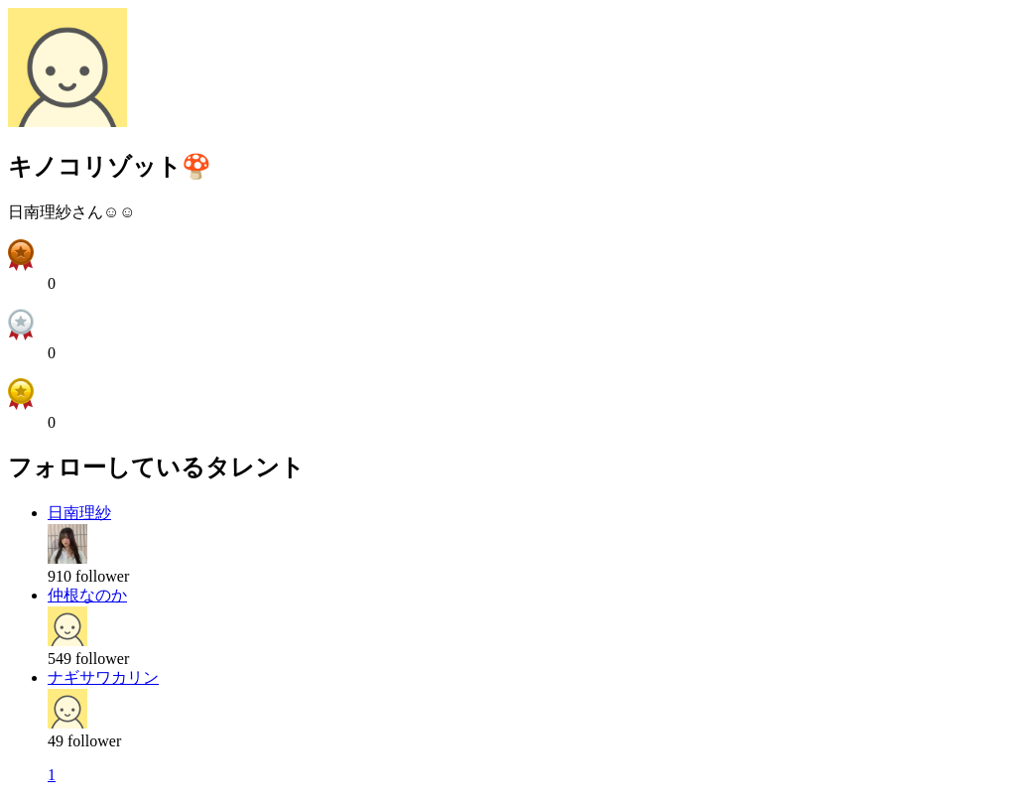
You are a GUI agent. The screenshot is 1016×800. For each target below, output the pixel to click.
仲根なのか (87, 595)
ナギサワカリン (103, 677)
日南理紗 (79, 512)
